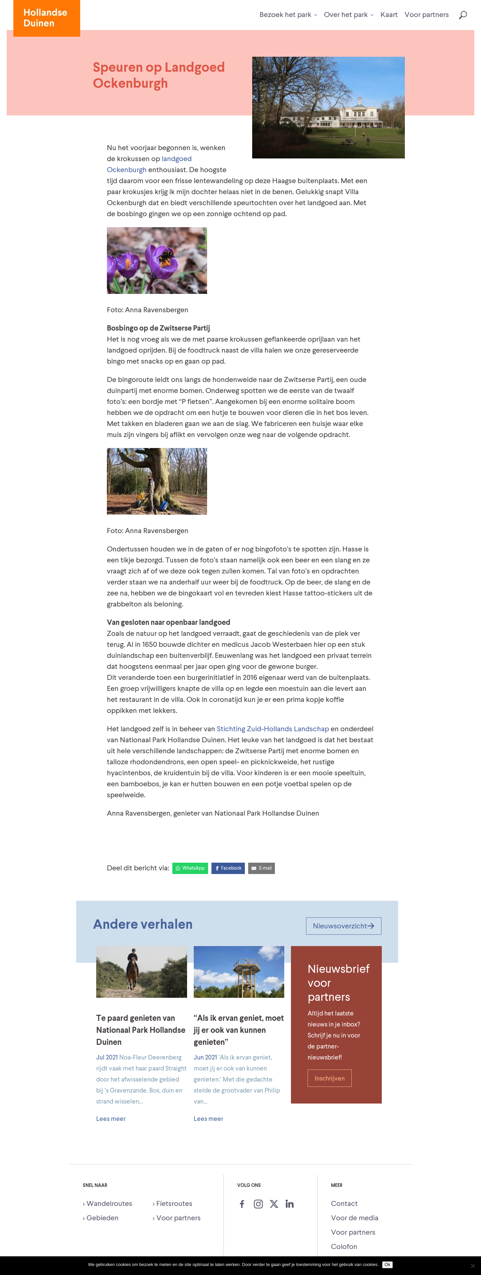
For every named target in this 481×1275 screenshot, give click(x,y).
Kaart (389, 15)
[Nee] (472, 1265)
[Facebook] (228, 868)
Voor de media (354, 1218)
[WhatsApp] (190, 868)
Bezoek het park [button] (288, 15)
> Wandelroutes (107, 1204)
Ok (387, 1264)
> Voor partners (177, 1218)
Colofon (344, 1247)
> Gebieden (101, 1218)
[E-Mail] (261, 868)
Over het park (349, 15)
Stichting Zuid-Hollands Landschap (273, 729)
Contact (344, 1204)
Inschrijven (330, 1079)
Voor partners (427, 15)
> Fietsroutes (172, 1204)
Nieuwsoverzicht (343, 926)
